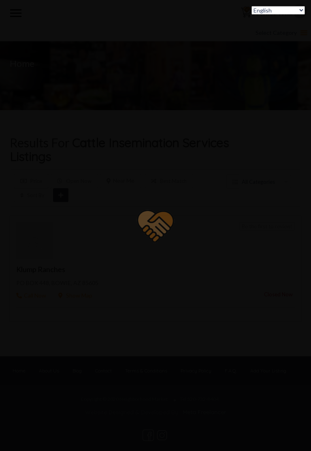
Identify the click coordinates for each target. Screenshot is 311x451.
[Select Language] (278, 10)
